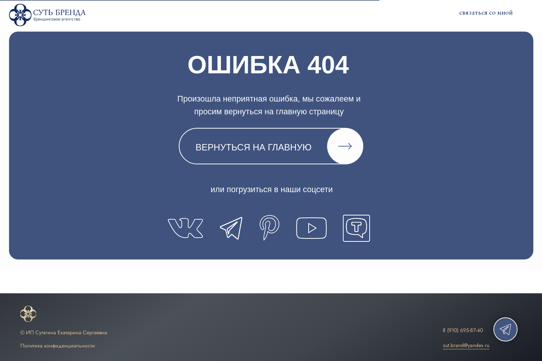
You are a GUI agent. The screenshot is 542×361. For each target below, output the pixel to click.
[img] (28, 314)
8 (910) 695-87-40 (463, 330)
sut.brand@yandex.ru (466, 345)
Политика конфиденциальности (57, 345)
